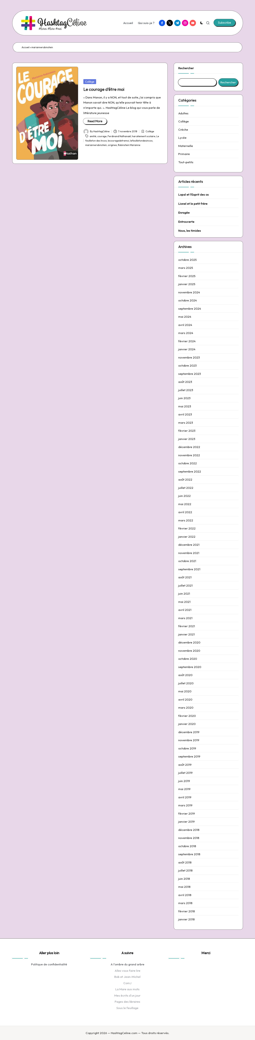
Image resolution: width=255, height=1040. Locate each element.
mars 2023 (185, 422)
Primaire (184, 154)
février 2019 (186, 813)
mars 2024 (185, 333)
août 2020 (185, 675)
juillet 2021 (185, 585)
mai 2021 (184, 602)
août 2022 (185, 479)
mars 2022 (185, 520)
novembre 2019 (188, 740)
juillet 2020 (185, 683)
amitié (93, 136)
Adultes (183, 113)
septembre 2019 (189, 756)
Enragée (184, 212)
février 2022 (187, 528)
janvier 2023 (186, 439)
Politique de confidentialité (49, 964)
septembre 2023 (189, 374)
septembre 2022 (189, 471)
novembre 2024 (189, 292)
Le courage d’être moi (103, 89)
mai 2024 (184, 316)
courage (102, 136)
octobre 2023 (187, 365)
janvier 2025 (186, 284)
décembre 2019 (188, 732)
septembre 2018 (189, 854)
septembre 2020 (189, 667)
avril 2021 (184, 610)
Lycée (182, 137)
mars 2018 (185, 903)
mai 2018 (184, 887)
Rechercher (186, 68)
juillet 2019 (185, 772)
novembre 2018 (188, 838)
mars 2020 (185, 707)
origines (112, 145)
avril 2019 (184, 797)
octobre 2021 (187, 561)
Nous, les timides (189, 230)
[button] (224, 22)
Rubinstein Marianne (129, 145)
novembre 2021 (188, 553)
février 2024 (187, 341)
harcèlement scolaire (143, 136)
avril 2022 (185, 512)
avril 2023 (185, 414)
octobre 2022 (187, 463)
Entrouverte (186, 221)
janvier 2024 (186, 349)
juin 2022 (184, 496)
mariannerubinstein (96, 145)
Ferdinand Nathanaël (119, 136)
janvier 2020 (187, 724)
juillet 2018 (185, 870)
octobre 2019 (187, 748)
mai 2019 (184, 789)
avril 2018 (184, 895)
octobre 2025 (187, 259)
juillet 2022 (185, 488)
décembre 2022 (189, 447)
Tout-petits (185, 162)
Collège (89, 81)
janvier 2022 (186, 536)
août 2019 (185, 764)
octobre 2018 (187, 846)
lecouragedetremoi (118, 140)
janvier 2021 (186, 634)
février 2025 (186, 276)
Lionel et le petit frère (192, 203)
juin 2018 (184, 878)
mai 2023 (184, 406)
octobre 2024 (187, 300)
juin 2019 (184, 781)
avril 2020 (185, 699)
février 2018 (186, 911)
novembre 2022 (189, 455)
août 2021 (185, 577)
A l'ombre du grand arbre (127, 964)
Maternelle (185, 146)
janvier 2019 (186, 821)
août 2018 (185, 862)
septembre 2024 (189, 308)
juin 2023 (184, 398)
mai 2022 (184, 504)
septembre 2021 (189, 569)
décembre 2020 (189, 642)
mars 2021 (185, 618)
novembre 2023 (189, 357)
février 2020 (187, 716)
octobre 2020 (187, 658)
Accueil (25, 47)
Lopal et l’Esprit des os (193, 194)
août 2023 (185, 382)
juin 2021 (184, 593)
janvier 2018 (186, 919)
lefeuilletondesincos (141, 140)
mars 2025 (185, 268)
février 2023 (186, 430)
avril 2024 (185, 325)
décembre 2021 (188, 544)
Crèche (183, 129)
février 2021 (186, 626)
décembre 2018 (188, 830)
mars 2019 (185, 805)
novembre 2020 (189, 650)
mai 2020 (184, 691)
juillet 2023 (185, 390)
